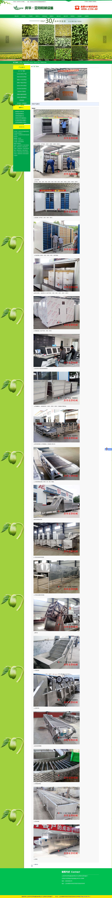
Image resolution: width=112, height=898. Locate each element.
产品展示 (31, 16)
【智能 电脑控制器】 (21, 94)
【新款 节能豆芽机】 (21, 82)
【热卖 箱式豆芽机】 (21, 76)
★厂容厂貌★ (21, 71)
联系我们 (94, 1)
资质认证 (36, 864)
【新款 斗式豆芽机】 (21, 79)
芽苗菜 (21, 62)
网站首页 (17, 16)
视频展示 (52, 16)
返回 (32, 865)
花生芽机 (31, 62)
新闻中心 (38, 16)
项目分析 (59, 16)
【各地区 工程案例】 (21, 103)
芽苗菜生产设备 (37, 62)
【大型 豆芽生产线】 (21, 73)
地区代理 (66, 16)
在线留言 (90, 1)
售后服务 (80, 16)
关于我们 (86, 1)
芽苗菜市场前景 (26, 62)
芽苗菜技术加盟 (43, 62)
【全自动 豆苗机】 (21, 91)
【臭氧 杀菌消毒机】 (21, 97)
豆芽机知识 (44, 16)
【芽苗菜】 (22, 100)
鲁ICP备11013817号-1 (84, 896)
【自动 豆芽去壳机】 (21, 85)
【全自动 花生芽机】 (21, 88)
